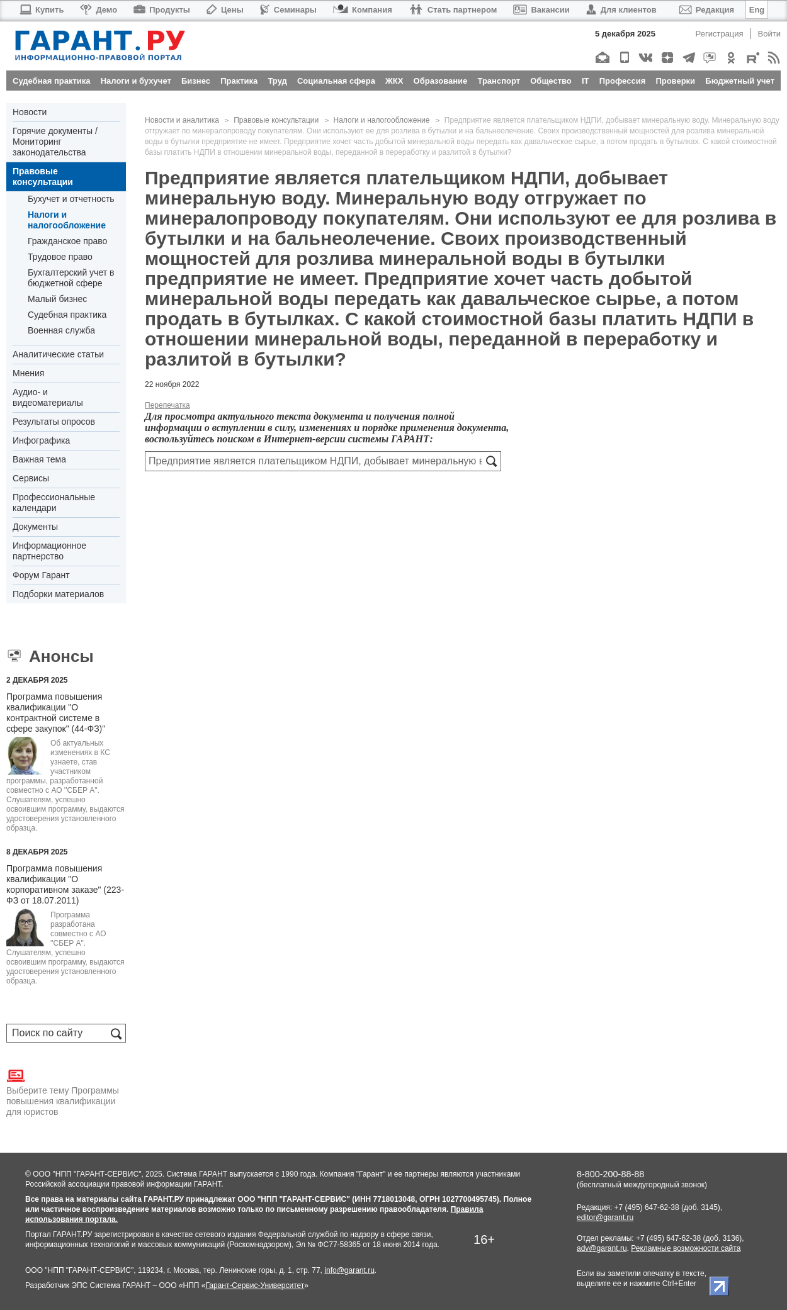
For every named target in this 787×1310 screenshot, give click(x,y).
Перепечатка (167, 405)
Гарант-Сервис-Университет (254, 1285)
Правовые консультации (43, 176)
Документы (35, 527)
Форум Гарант (41, 575)
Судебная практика (67, 315)
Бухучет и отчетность (71, 199)
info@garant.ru (349, 1270)
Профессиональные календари (54, 502)
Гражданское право (67, 241)
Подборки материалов (58, 594)
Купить (41, 9)
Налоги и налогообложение (67, 220)
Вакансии (541, 9)
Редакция (706, 9)
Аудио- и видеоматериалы (48, 397)
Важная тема (39, 459)
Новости (30, 112)
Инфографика (41, 440)
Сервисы (31, 478)
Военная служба (61, 330)
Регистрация (720, 33)
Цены (225, 9)
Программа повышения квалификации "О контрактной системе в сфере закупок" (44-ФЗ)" (55, 712)
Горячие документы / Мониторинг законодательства (55, 141)
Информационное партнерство (49, 550)
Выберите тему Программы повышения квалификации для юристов (62, 1091)
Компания (362, 9)
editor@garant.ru (605, 1217)
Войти (769, 33)
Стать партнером (453, 9)
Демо (98, 9)
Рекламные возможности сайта (685, 1248)
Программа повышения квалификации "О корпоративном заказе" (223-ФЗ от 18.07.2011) (65, 884)
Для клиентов (621, 9)
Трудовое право (60, 257)
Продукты (161, 9)
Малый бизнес (57, 299)
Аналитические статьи (58, 354)
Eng (757, 9)
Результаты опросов (54, 422)
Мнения (28, 373)
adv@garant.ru (602, 1248)
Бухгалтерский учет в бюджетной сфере (71, 277)
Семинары (288, 9)
